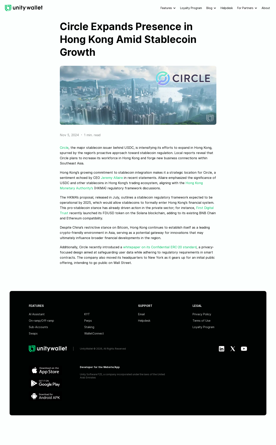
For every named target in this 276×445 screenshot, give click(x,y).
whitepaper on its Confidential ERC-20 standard (160, 247)
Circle (64, 148)
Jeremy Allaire (112, 178)
